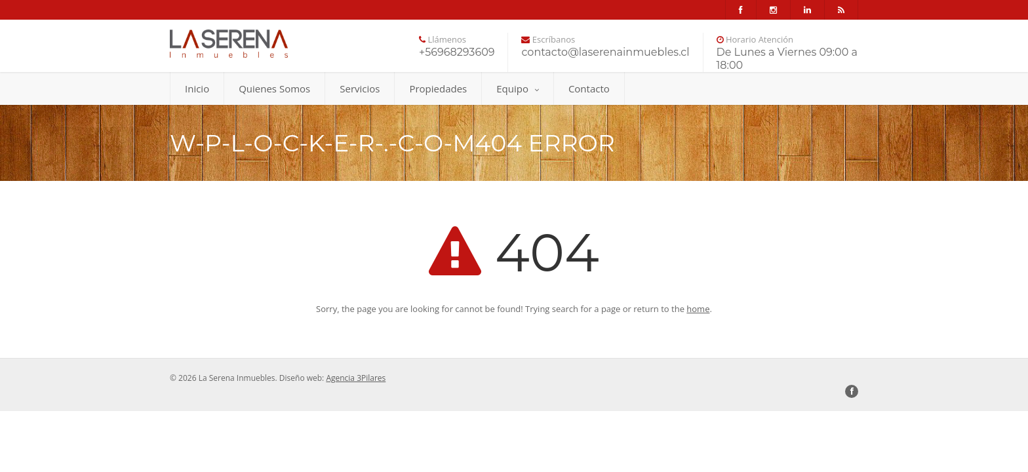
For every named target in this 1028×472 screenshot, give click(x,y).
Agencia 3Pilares (356, 378)
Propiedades (438, 88)
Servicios (360, 88)
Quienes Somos (274, 88)
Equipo (517, 88)
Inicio (197, 88)
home (697, 309)
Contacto (589, 88)
